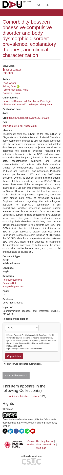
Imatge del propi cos (13, 286)
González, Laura (11, 93)
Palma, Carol (9, 86)
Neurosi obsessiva (12, 279)
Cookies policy (33, 444)
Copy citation (14, 356)
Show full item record (16, 375)
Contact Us (33, 441)
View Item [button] (11, 12)
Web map (41, 448)
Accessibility (49, 444)
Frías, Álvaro (9, 83)
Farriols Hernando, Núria (15, 89)
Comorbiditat (9, 283)
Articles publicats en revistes (24, 396)
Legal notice (47, 441)
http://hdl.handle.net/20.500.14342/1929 (28, 117)
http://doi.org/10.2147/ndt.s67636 (20, 126)
